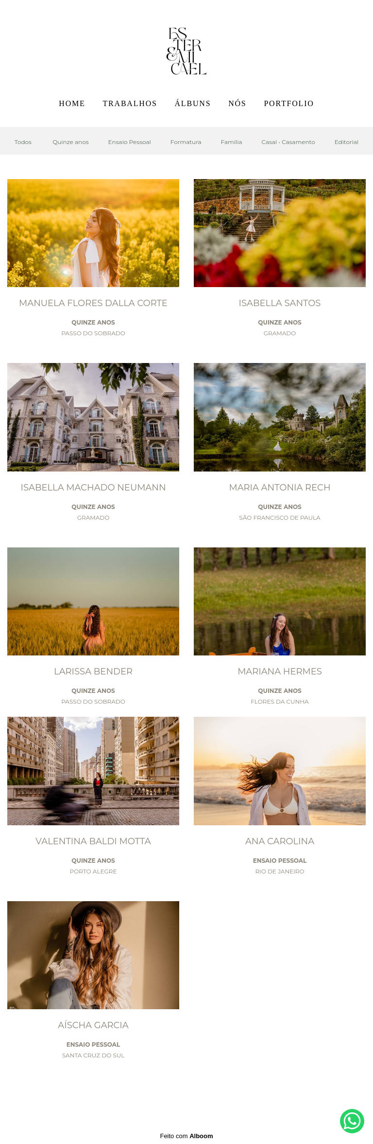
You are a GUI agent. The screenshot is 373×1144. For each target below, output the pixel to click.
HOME (72, 103)
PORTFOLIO (289, 103)
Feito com (186, 1136)
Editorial (347, 142)
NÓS (237, 103)
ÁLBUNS (193, 103)
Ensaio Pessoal (129, 142)
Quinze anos (70, 142)
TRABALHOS (129, 103)
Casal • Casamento (288, 142)
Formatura (186, 142)
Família (231, 142)
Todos (23, 142)
